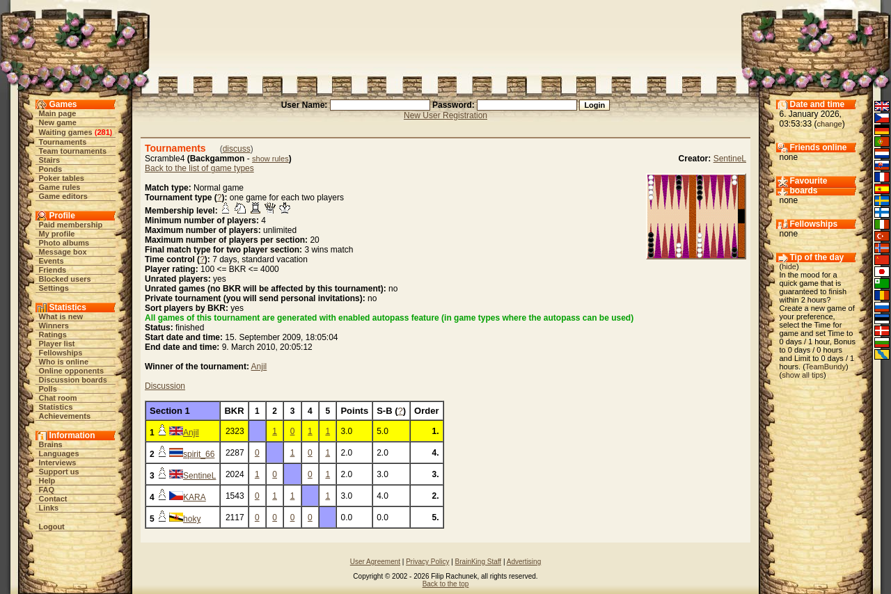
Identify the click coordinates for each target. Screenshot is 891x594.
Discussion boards (73, 380)
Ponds (51, 169)
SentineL (729, 158)
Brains (51, 444)
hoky (191, 519)
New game (58, 122)
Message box (63, 252)
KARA (194, 497)
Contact (53, 499)
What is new (61, 316)
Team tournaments (73, 151)
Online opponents (71, 371)
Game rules (60, 187)
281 (103, 132)
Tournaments (63, 142)
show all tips (802, 375)
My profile (57, 234)
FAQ (47, 489)
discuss (237, 149)
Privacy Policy (427, 561)
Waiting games (66, 132)
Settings (54, 288)
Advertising (524, 561)
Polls (48, 389)
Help (47, 480)
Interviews (58, 462)
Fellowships (61, 352)
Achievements (65, 416)
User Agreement (375, 561)
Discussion (165, 386)
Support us (59, 471)
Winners (54, 325)
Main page (58, 113)
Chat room (58, 398)
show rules (270, 158)
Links (49, 508)
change (829, 124)
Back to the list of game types (199, 168)
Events (51, 261)
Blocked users (65, 279)
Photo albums (64, 243)
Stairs (50, 160)
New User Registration (445, 115)
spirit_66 (198, 454)
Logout (52, 526)
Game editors (63, 196)
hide (789, 266)
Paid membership (71, 224)
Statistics (56, 407)
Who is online (64, 362)
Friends (53, 270)
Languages (59, 453)
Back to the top (446, 584)
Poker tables (61, 178)
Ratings (53, 334)
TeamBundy (825, 366)
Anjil (259, 366)
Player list (57, 343)
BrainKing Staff (478, 561)
